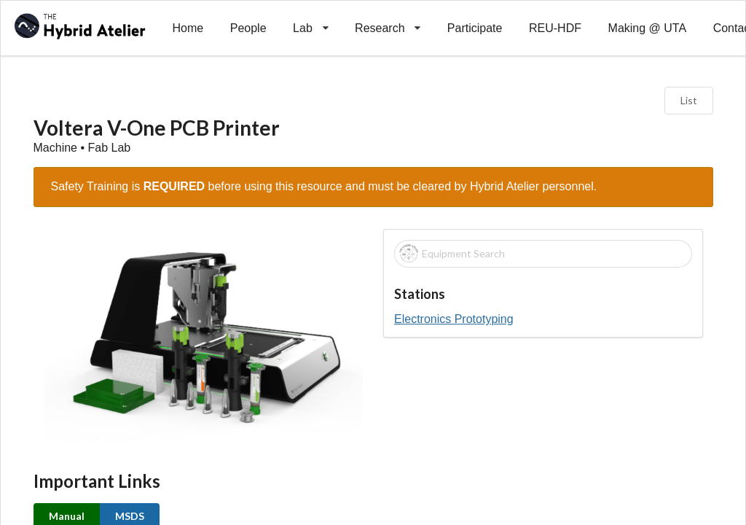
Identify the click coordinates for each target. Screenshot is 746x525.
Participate (475, 28)
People (248, 28)
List (688, 100)
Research (388, 17)
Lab (311, 17)
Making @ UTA (647, 28)
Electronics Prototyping (454, 319)
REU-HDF (555, 28)
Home (187, 28)
